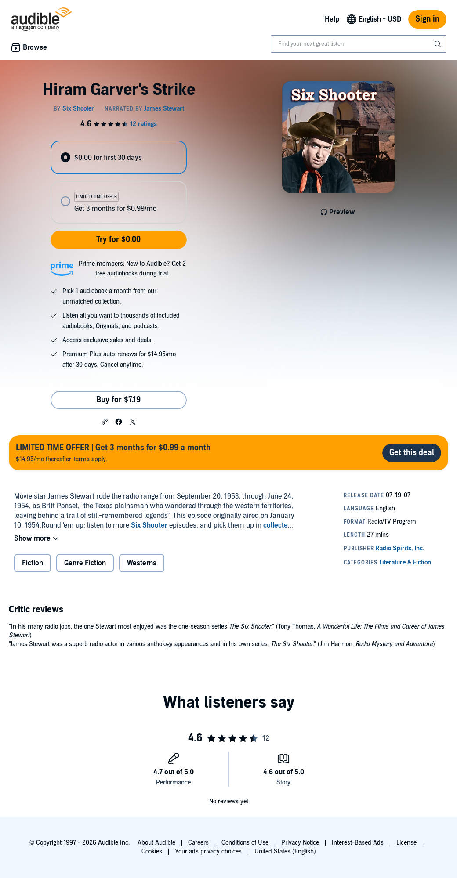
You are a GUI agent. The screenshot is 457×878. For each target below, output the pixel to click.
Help (332, 19)
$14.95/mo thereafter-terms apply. (113, 452)
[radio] (118, 157)
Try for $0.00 (118, 239)
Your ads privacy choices (208, 851)
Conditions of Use (244, 842)
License (406, 842)
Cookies (151, 851)
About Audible (156, 842)
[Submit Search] (438, 44)
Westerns (141, 563)
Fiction (32, 563)
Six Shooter (149, 525)
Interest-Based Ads (358, 842)
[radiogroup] (118, 182)
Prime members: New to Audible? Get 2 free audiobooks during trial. (132, 268)
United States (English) (285, 851)
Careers (198, 842)
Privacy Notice (300, 842)
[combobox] (358, 44)
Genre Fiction (85, 563)
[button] (104, 421)
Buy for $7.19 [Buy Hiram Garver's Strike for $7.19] (118, 400)
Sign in (427, 19)
